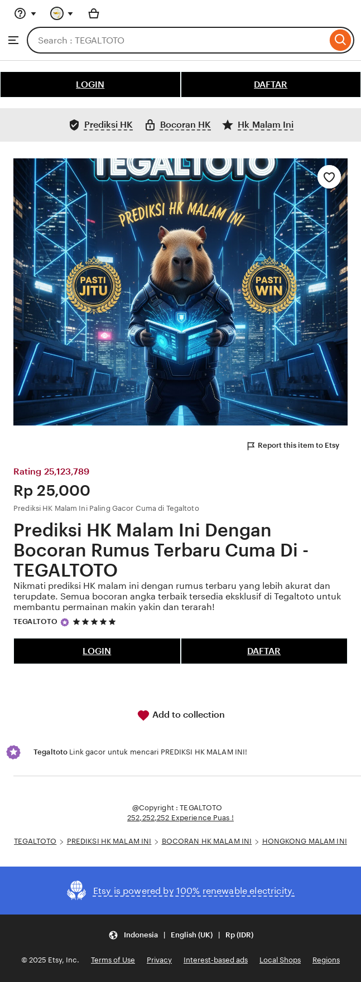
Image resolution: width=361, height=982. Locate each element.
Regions (326, 960)
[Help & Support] (25, 13)
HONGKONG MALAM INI (304, 841)
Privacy (159, 960)
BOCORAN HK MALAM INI (207, 841)
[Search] (340, 40)
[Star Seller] (65, 622)
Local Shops (280, 960)
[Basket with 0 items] (93, 13)
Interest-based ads (216, 960)
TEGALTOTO (35, 621)
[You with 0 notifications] (62, 13)
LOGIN (90, 84)
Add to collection (181, 715)
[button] (181, 935)
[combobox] (177, 40)
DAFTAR (270, 84)
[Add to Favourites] (329, 176)
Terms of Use (113, 960)
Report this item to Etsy (292, 446)
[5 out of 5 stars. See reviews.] (96, 622)
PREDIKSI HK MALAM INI (109, 841)
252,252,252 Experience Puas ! (180, 818)
